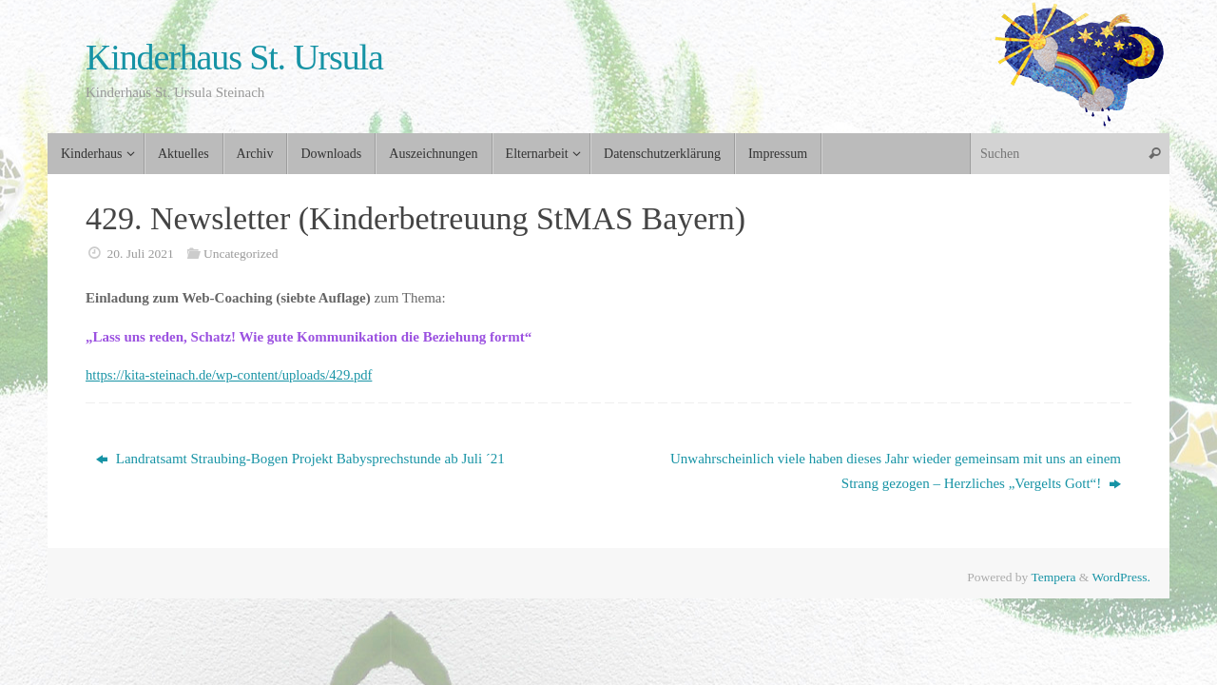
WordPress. (1120, 577)
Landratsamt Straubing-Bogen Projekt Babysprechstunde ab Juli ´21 (300, 458)
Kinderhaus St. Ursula (234, 57)
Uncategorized (241, 253)
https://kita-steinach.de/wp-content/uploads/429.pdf (232, 374)
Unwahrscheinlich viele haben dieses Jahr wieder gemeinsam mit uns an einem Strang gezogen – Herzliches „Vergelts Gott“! (895, 471)
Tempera (1053, 577)
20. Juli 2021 (140, 253)
